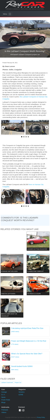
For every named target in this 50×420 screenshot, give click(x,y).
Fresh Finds (5, 400)
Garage (4, 392)
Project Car (18, 382)
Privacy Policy (41, 417)
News (3, 397)
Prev (3, 127)
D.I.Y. (3, 394)
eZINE (21, 394)
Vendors (22, 392)
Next (46, 127)
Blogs (3, 402)
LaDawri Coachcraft (7, 382)
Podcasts (4, 410)
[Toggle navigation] (7, 14)
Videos (3, 412)
